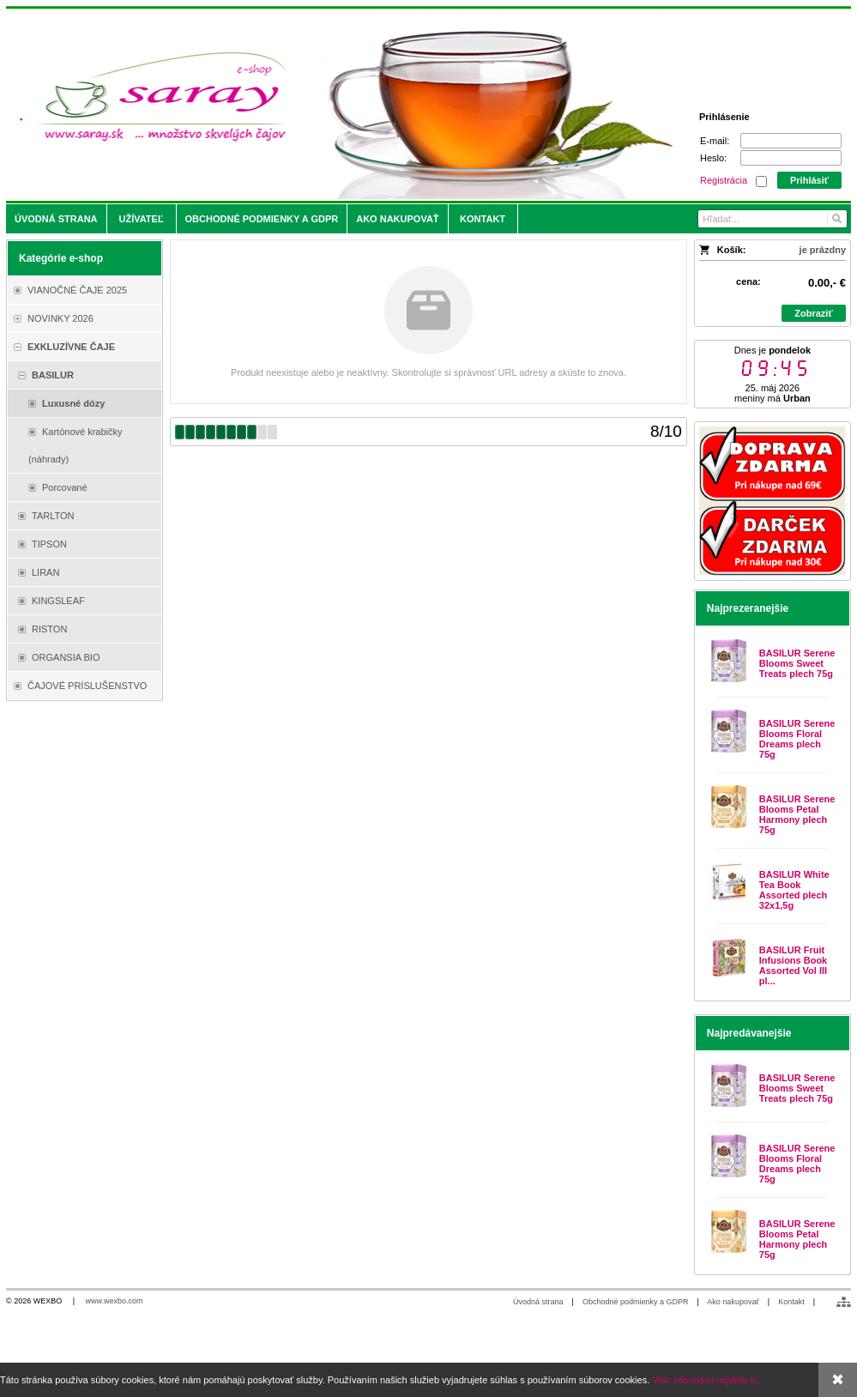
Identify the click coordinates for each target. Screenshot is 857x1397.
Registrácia (723, 180)
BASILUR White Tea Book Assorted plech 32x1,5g (794, 889)
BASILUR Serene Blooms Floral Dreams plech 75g (797, 738)
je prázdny (823, 250)
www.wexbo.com (114, 1301)
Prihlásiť (809, 180)
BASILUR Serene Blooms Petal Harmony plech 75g (797, 814)
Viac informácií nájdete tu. (706, 1380)
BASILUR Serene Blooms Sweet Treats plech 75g (797, 663)
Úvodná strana (538, 1301)
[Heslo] (791, 158)
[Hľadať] (836, 219)
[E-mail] (791, 140)
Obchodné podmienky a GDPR (635, 1301)
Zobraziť (813, 313)
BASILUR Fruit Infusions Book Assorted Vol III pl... (793, 965)
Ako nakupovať (732, 1301)
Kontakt (791, 1301)
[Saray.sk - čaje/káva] (324, 105)
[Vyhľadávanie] (772, 218)
